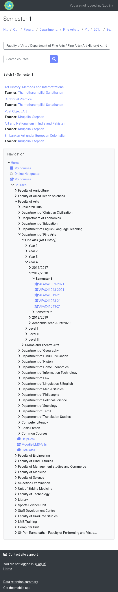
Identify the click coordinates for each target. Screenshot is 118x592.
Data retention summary (20, 582)
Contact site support (20, 555)
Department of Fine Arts (48, 30)
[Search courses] (27, 59)
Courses (16, 30)
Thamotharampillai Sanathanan (40, 93)
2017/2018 (98, 30)
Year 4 (87, 30)
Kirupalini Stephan (31, 117)
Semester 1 (111, 30)
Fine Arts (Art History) (71, 30)
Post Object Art (16, 111)
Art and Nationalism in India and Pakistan (35, 123)
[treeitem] (59, 347)
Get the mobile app (16, 588)
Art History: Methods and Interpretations (34, 87)
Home (5, 30)
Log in (107, 5)
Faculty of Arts (29, 30)
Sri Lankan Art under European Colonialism (36, 136)
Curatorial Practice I (19, 99)
